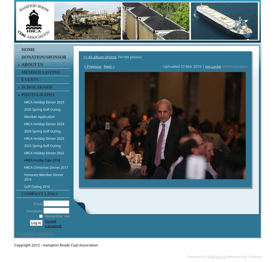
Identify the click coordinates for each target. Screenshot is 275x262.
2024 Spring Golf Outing (42, 131)
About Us (32, 64)
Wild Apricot (216, 257)
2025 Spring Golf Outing (42, 109)
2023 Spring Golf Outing (42, 145)
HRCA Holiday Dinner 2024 (44, 124)
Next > (109, 66)
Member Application (39, 116)
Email (37, 203)
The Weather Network (34, 233)
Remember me (57, 216)
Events (30, 79)
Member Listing (40, 72)
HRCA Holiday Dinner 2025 (44, 102)
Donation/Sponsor (43, 57)
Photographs (38, 94)
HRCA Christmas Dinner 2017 (46, 167)
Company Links (39, 194)
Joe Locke (213, 66)
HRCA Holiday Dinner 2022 (44, 153)
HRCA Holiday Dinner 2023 (44, 138)
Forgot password (53, 223)
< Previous (92, 66)
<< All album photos (100, 57)
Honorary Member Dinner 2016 (43, 177)
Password (33, 211)
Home (28, 49)
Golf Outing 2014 (37, 186)
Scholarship (37, 87)
